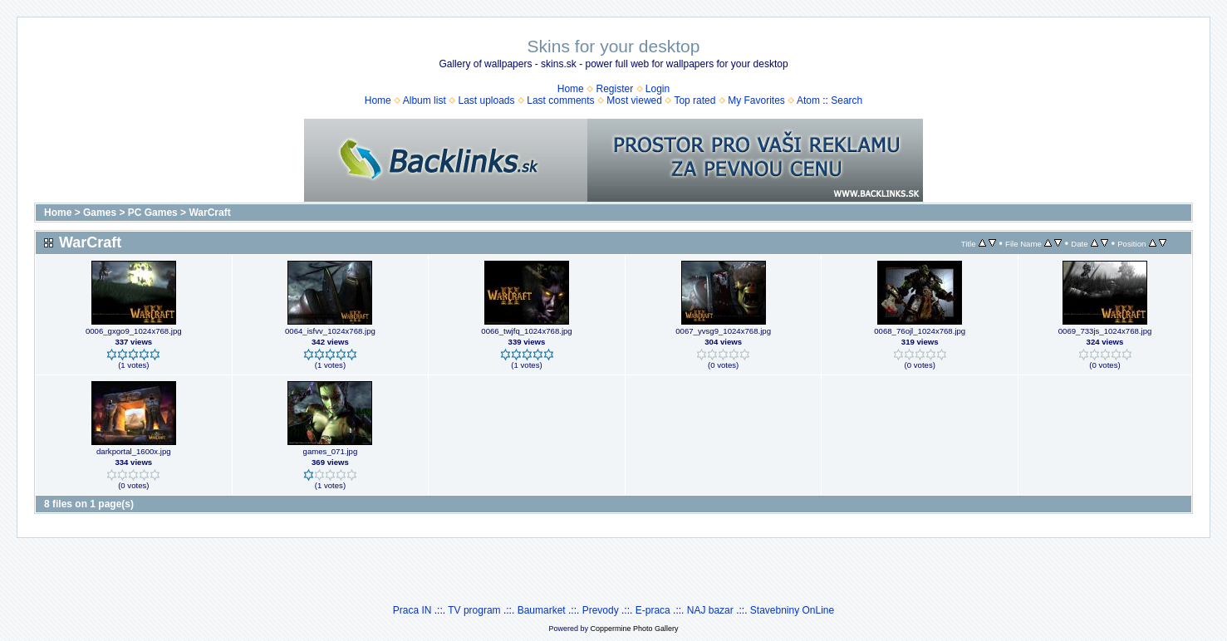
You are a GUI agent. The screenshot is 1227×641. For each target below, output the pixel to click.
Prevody (600, 610)
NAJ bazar (710, 610)
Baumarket (542, 610)
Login (657, 89)
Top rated (694, 100)
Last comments (560, 100)
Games (99, 212)
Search (846, 100)
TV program (474, 610)
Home (570, 89)
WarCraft (209, 212)
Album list (424, 100)
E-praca (653, 610)
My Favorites (756, 100)
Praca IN (412, 610)
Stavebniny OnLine (792, 610)
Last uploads (486, 100)
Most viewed (634, 100)
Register (614, 89)
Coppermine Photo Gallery (634, 628)
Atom (808, 100)
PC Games (153, 212)
